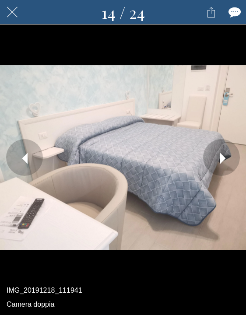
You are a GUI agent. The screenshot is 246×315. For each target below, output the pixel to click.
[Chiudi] (12, 12)
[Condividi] (210, 12)
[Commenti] (233, 12)
